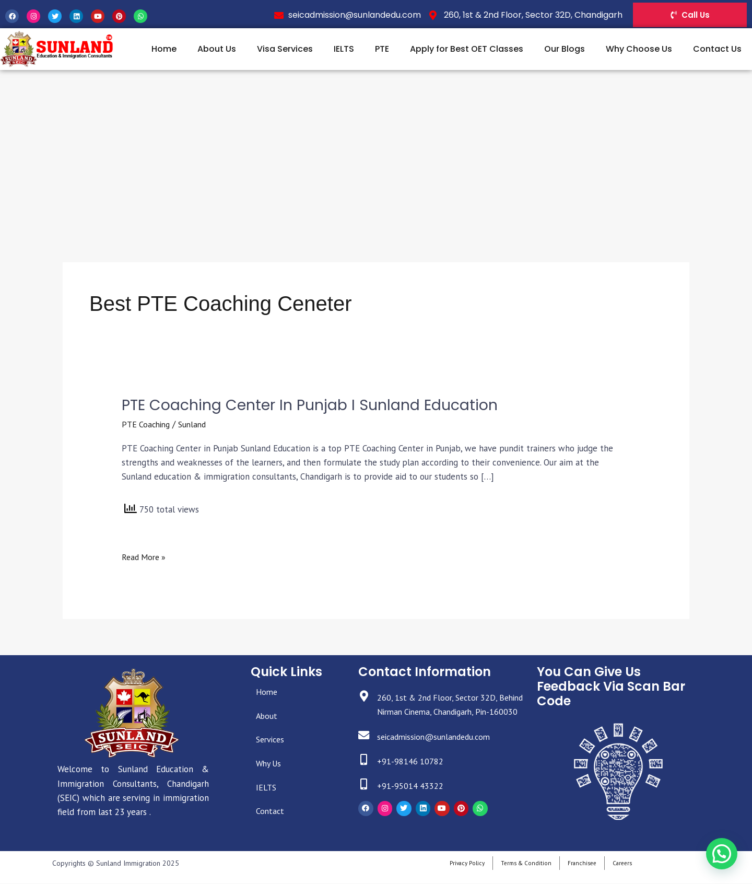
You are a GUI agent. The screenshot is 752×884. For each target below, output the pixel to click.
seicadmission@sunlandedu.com (440, 751)
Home (164, 49)
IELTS (344, 49)
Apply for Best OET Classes (466, 49)
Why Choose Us (639, 49)
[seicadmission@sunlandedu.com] (364, 751)
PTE (382, 49)
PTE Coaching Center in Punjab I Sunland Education (319, 405)
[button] (724, 860)
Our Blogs (564, 49)
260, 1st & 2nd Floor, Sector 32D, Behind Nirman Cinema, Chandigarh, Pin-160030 (446, 712)
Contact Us (717, 49)
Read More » (145, 557)
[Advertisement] (376, 148)
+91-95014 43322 (412, 800)
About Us (216, 49)
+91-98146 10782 (412, 776)
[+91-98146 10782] (364, 775)
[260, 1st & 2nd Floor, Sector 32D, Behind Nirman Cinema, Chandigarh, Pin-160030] (364, 697)
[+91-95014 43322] (364, 800)
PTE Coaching (147, 425)
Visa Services (285, 49)
